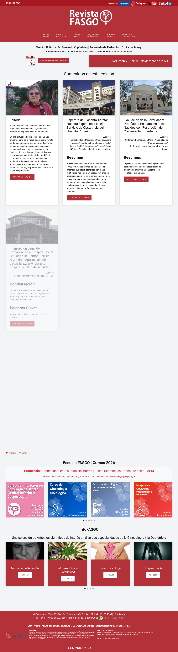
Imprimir (11, 453)
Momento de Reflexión (25, 568)
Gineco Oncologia (110, 568)
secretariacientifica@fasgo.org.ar (113, 625)
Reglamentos (93, 35)
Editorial (15, 120)
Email (23, 453)
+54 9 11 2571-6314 (113, 618)
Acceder (25, 575)
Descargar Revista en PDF (53, 60)
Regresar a (128, 35)
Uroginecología (153, 568)
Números (111, 35)
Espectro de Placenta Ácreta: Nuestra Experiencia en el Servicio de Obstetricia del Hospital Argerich (87, 125)
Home (46, 35)
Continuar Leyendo (22, 177)
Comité (77, 35)
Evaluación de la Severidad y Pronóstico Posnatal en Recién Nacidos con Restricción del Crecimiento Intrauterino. (145, 125)
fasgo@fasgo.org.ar (126, 476)
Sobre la (61, 35)
